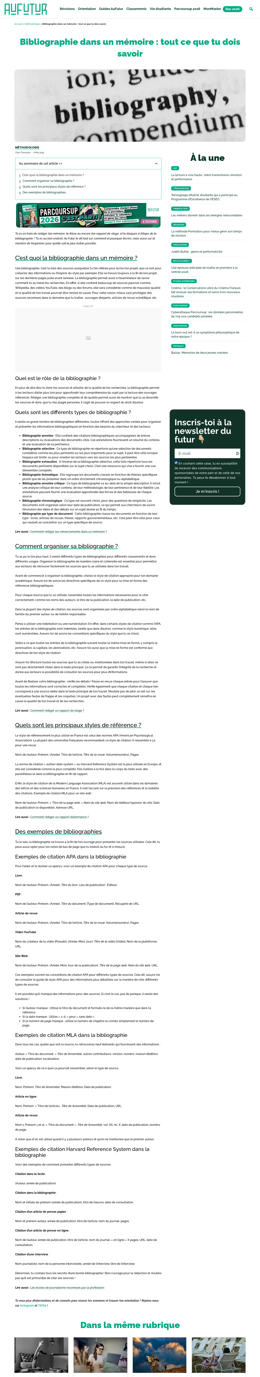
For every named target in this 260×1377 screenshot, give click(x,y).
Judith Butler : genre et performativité (196, 251)
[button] (251, 9)
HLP (175, 168)
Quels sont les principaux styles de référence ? (54, 186)
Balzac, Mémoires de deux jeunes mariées (199, 352)
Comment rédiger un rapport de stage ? (57, 710)
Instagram (27, 1305)
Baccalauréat (181, 261)
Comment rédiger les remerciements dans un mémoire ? (68, 531)
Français (178, 346)
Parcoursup (180, 305)
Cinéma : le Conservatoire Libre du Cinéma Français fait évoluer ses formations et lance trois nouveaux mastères (206, 292)
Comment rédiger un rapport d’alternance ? (59, 817)
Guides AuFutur (111, 9)
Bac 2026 (233, 9)
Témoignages (181, 188)
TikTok (42, 1305)
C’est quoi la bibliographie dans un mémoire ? (53, 175)
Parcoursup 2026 (187, 9)
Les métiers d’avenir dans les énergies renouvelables (206, 215)
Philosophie (180, 244)
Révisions (67, 9)
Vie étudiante (160, 9)
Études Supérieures (184, 281)
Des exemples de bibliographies (44, 192)
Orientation (87, 9)
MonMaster (212, 9)
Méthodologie (32, 23)
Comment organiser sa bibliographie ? (48, 181)
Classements (136, 9)
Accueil (18, 23)
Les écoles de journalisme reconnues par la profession (67, 1287)
